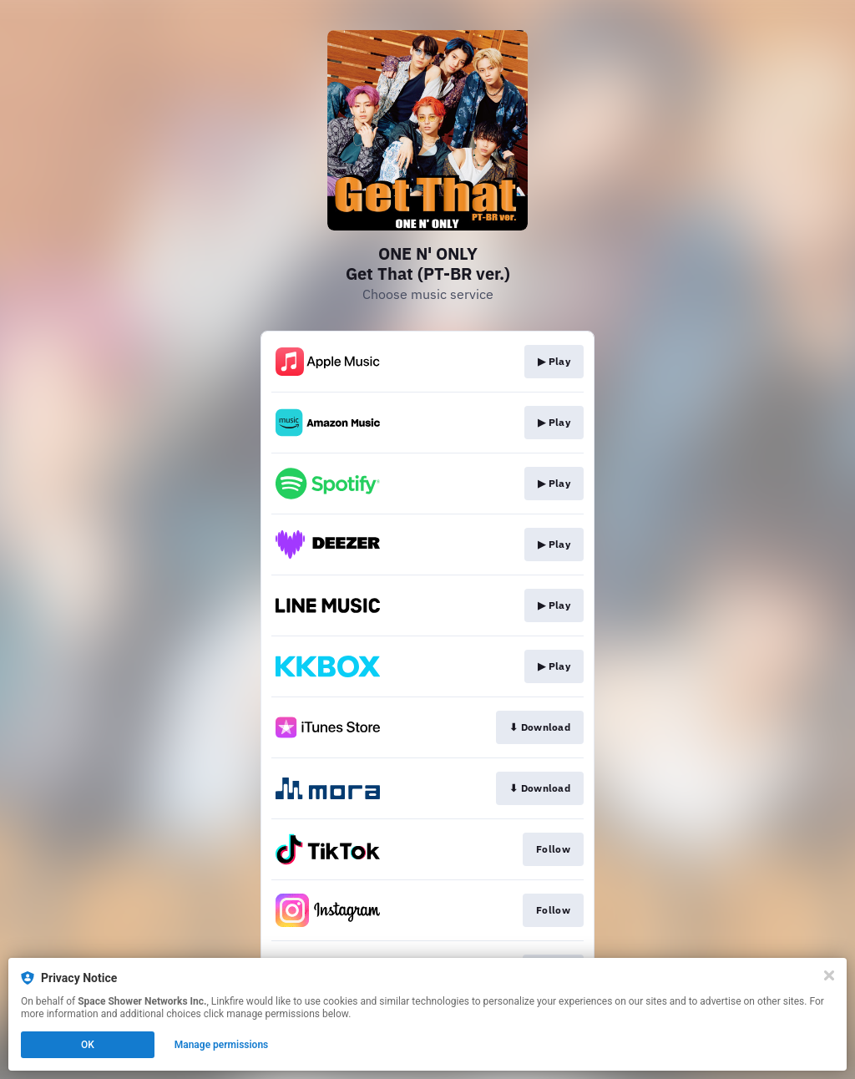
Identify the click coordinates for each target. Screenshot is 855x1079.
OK (87, 1045)
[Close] (829, 975)
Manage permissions (222, 1045)
